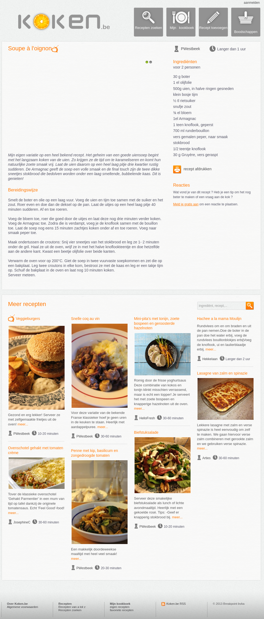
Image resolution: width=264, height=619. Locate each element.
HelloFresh (147, 418)
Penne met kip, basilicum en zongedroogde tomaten (94, 453)
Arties (206, 458)
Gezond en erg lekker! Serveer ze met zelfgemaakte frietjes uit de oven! (34, 419)
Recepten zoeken (69, 610)
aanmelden (252, 3)
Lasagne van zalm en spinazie (222, 373)
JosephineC (21, 522)
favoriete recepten (121, 610)
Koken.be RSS (176, 603)
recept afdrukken (192, 169)
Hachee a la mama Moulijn (219, 318)
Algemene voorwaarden (22, 607)
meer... (22, 424)
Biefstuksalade (146, 432)
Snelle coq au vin (85, 318)
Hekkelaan (210, 359)
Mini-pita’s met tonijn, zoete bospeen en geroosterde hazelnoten (156, 323)
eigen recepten (119, 607)
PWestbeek (190, 49)
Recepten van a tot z (71, 607)
